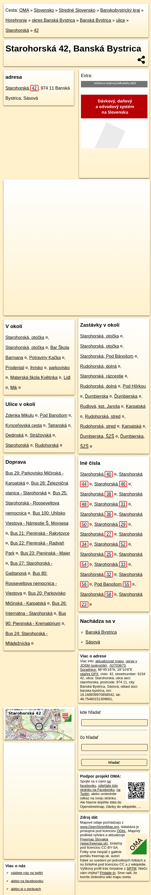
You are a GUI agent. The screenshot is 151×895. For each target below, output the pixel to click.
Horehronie (16, 20)
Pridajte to (108, 873)
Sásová (93, 642)
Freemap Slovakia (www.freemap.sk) (94, 841)
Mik (13, 387)
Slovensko (44, 10)
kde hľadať (90, 712)
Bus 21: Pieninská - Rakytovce (40, 533)
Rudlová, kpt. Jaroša (100, 406)
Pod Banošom (53, 415)
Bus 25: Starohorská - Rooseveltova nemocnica (36, 503)
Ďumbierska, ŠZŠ (97, 436)
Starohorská (17, 30)
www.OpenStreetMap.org (99, 827)
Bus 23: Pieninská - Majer (45, 553)
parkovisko (59, 367)
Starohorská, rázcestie (101, 376)
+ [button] (13, 188)
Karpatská (136, 406)
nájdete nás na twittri (27, 873)
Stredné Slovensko (77, 10)
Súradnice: (88, 670)
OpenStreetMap (43, 306)
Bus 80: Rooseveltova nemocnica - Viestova (31, 583)
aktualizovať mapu (109, 661)
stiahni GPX (89, 674)
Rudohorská (47, 445)
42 (36, 30)
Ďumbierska (96, 396)
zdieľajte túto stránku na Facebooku (99, 788)
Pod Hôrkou (134, 386)
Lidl (67, 377)
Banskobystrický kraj (120, 10)
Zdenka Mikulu (19, 415)
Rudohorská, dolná (98, 366)
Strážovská (40, 435)
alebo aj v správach (26, 889)
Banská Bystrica (95, 20)
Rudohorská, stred (103, 416)
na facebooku (95, 783)
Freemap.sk (72, 306)
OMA (24, 10)
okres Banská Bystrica (53, 20)
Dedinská (14, 435)
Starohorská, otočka (24, 337)
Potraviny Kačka (45, 357)
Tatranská (57, 425)
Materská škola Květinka (34, 377)
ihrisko (36, 367)
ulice (120, 20)
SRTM (131, 868)
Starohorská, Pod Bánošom (107, 356)
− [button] (13, 197)
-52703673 (117, 665)
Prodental (14, 367)
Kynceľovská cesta (23, 425)
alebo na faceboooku (27, 881)
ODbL (121, 831)
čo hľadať (89, 737)
